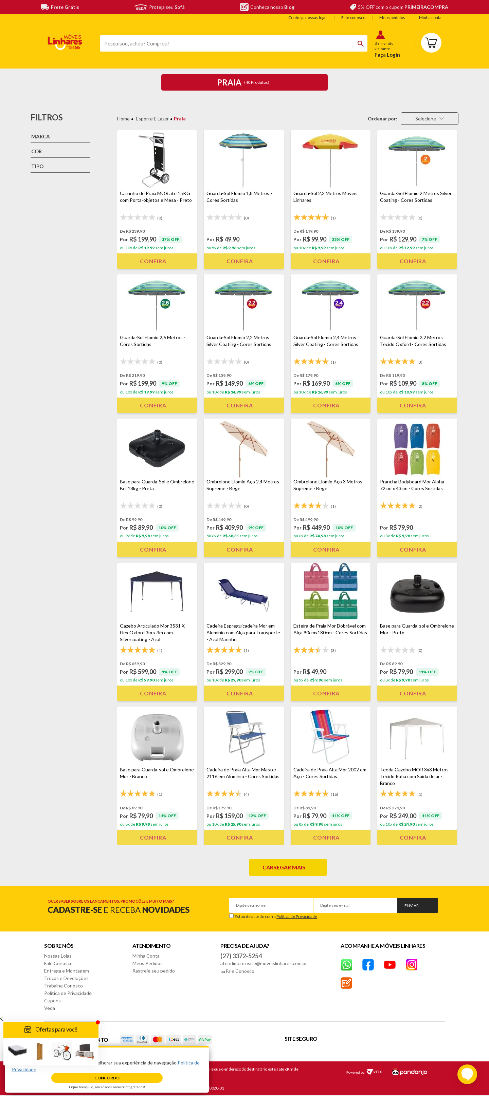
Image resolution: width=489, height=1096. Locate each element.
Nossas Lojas (58, 956)
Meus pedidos (392, 17)
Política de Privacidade (296, 916)
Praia (180, 118)
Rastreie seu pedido (153, 971)
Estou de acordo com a (276, 916)
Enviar (411, 905)
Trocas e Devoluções (66, 978)
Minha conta (430, 17)
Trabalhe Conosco (63, 985)
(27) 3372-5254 (241, 956)
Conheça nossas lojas (307, 17)
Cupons (52, 1000)
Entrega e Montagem (66, 971)
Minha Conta (146, 956)
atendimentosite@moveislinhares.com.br (263, 963)
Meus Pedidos (147, 963)
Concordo (107, 1077)
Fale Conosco (58, 963)
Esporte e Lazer (152, 118)
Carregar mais (283, 867)
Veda (49, 1008)
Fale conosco (353, 17)
